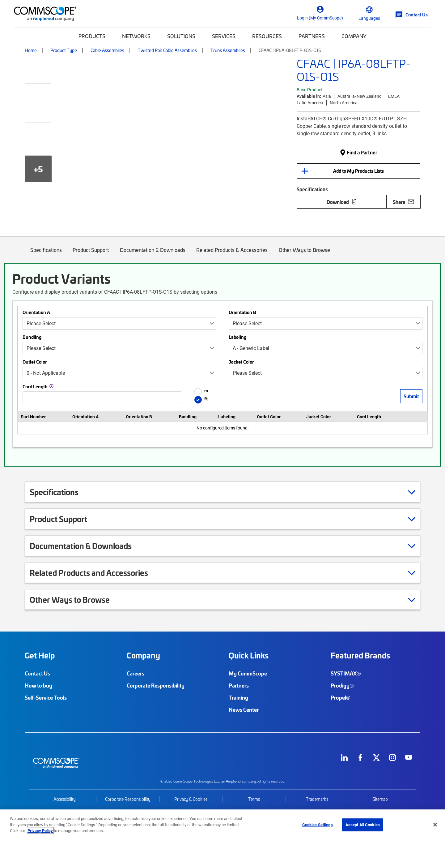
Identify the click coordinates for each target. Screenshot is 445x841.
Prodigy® (342, 685)
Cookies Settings (317, 824)
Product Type (63, 50)
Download (342, 201)
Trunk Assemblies (227, 50)
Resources (267, 35)
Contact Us (37, 673)
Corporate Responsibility (155, 685)
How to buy (38, 685)
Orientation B (242, 312)
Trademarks (317, 799)
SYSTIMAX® (346, 673)
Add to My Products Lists (358, 171)
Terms (254, 799)
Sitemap (380, 799)
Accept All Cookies (362, 824)
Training (238, 697)
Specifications (46, 254)
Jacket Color (241, 361)
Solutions (181, 35)
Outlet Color (35, 361)
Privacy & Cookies (190, 799)
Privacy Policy (40, 830)
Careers (135, 673)
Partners (312, 35)
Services (223, 35)
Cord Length (35, 386)
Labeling (237, 336)
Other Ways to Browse (304, 254)
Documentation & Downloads (152, 254)
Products (91, 35)
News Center (244, 709)
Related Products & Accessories (232, 254)
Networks (136, 35)
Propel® (340, 697)
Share (403, 201)
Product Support (91, 254)
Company (354, 35)
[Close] (435, 824)
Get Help (40, 655)
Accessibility (64, 799)
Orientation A (36, 312)
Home (31, 50)
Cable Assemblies (107, 50)
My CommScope (248, 673)
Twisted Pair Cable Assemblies (167, 50)
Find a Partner (358, 152)
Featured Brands (360, 655)
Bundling (32, 336)
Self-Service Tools (46, 697)
